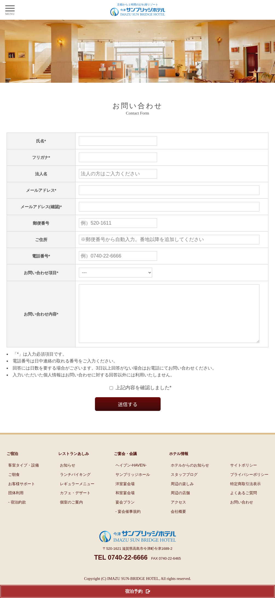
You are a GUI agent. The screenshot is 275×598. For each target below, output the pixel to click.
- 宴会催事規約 (128, 522)
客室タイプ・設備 (23, 476)
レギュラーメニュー (77, 495)
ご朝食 (14, 485)
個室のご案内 (71, 513)
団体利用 (16, 504)
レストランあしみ (73, 464)
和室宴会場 (125, 504)
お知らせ (67, 476)
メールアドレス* (39, 190)
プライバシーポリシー (249, 485)
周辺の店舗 (180, 504)
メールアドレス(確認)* (39, 206)
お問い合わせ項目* (39, 272)
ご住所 (39, 239)
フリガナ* (39, 157)
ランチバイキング (75, 485)
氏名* (39, 141)
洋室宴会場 (125, 495)
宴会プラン (125, 513)
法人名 (39, 173)
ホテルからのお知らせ (190, 476)
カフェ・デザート (75, 504)
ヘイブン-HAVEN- (131, 476)
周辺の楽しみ (182, 495)
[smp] (9, 9)
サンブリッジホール (132, 485)
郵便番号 (39, 223)
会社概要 (178, 522)
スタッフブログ (184, 485)
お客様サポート (21, 495)
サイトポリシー (243, 476)
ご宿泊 (12, 464)
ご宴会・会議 (125, 464)
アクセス (178, 513)
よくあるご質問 (243, 504)
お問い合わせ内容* (39, 319)
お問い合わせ (241, 513)
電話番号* (39, 256)
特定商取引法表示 (245, 495)
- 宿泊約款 (17, 513)
